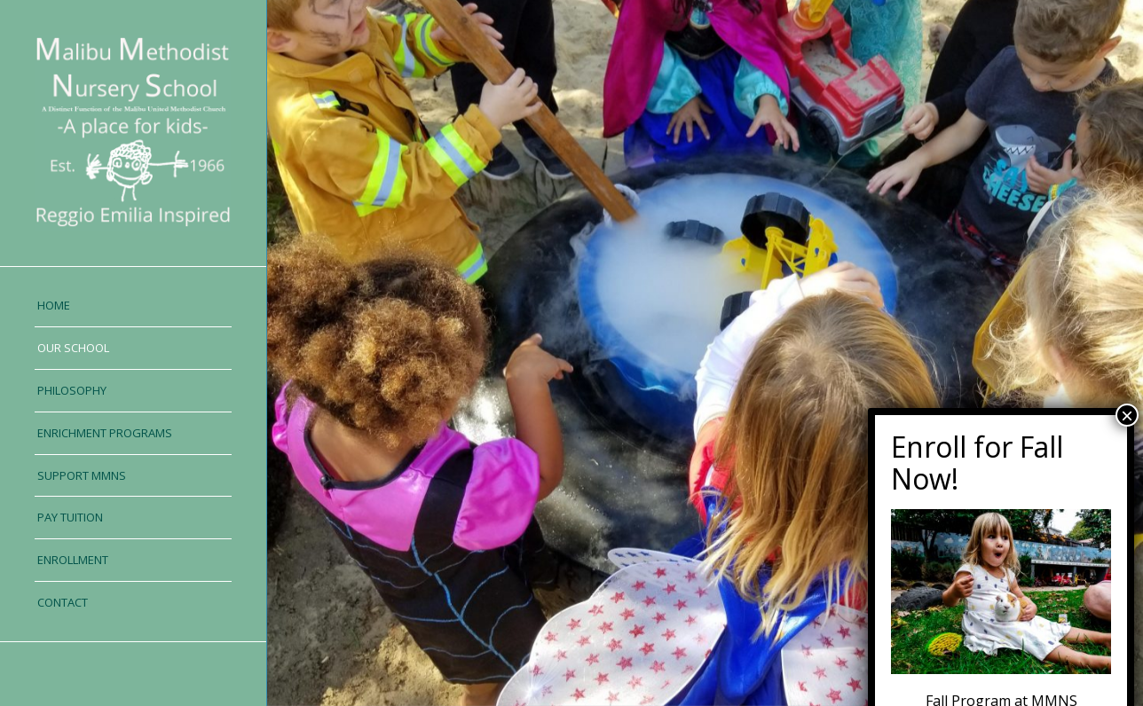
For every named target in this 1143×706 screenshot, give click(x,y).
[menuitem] (133, 306)
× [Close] (1127, 565)
